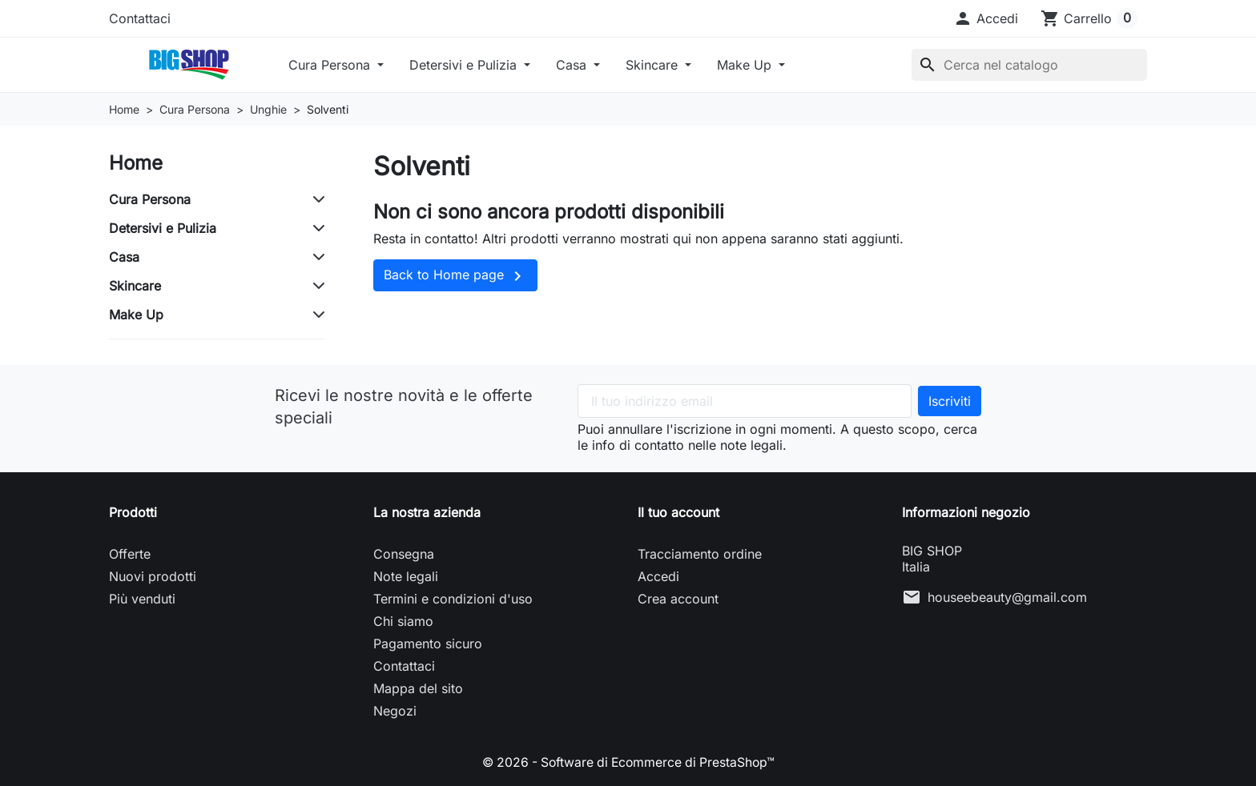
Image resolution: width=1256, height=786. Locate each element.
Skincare (654, 65)
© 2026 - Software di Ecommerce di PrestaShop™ (628, 762)
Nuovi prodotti (152, 576)
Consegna (403, 554)
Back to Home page (455, 276)
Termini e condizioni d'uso (453, 599)
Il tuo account (678, 512)
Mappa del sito (418, 688)
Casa (573, 65)
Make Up (746, 65)
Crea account (678, 599)
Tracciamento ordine (700, 554)
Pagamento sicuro (427, 644)
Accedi (658, 576)
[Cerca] (1029, 65)
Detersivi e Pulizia (465, 65)
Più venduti (142, 599)
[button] (986, 18)
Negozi (395, 711)
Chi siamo (403, 621)
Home (136, 162)
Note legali (405, 576)
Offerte (130, 554)
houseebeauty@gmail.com (1007, 597)
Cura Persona (331, 65)
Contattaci (140, 18)
